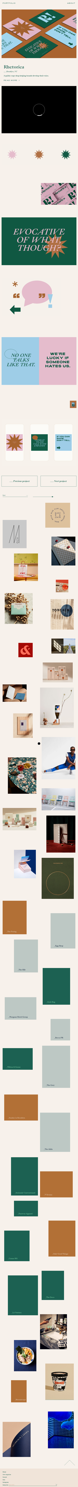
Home (4, 1472)
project (19, 481)
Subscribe (5, 1485)
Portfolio (9, 3)
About (71, 3)
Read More (10, 80)
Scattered (56, 497)
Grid (31, 497)
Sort (4, 495)
